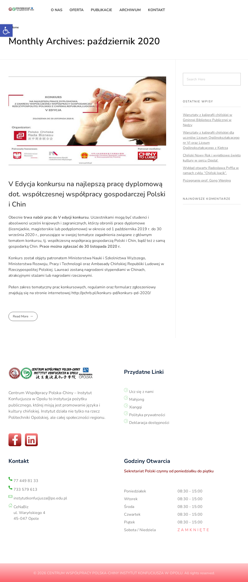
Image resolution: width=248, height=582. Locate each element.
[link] (6, 30)
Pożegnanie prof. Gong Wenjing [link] (207, 180)
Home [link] (15, 27)
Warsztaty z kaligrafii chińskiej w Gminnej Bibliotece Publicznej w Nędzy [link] (207, 120)
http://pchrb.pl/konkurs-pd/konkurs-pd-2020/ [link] (111, 293)
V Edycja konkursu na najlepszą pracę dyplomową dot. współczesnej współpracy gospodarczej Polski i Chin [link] (86, 194)
